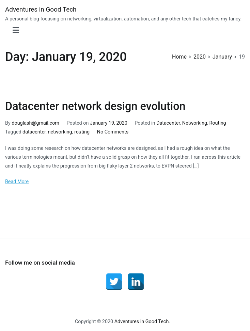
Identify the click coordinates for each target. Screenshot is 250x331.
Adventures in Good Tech (41, 9)
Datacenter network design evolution (95, 106)
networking (60, 132)
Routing (217, 123)
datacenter (34, 132)
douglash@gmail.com (35, 123)
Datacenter (168, 123)
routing (82, 132)
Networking (194, 123)
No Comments (113, 132)
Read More (17, 182)
